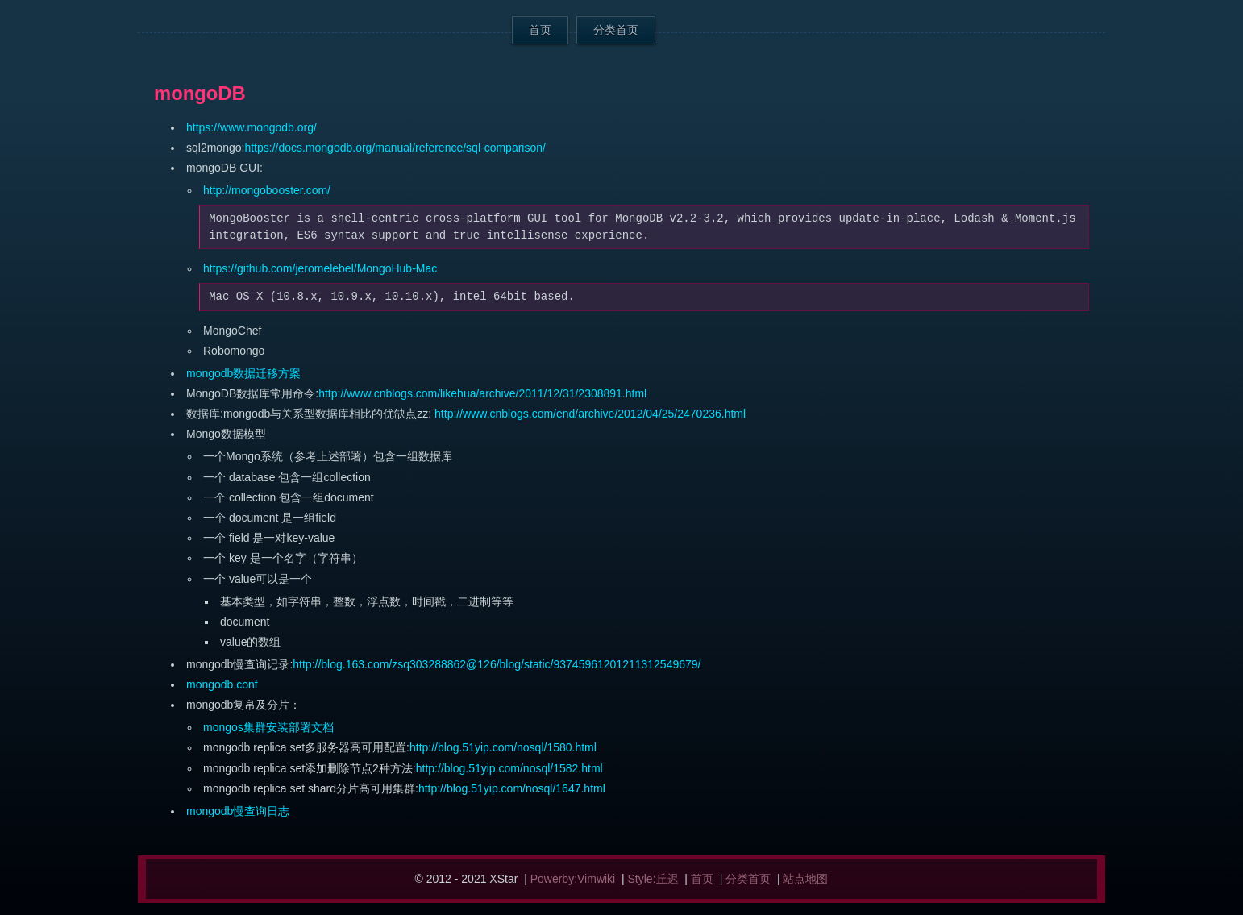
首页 (540, 29)
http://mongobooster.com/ (266, 190)
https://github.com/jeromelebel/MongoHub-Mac (320, 268)
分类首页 (615, 29)
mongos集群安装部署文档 (268, 727)
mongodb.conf (222, 684)
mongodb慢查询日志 (237, 811)
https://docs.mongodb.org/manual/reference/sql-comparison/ (395, 147)
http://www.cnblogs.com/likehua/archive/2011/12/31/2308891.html (482, 393)
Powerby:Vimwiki (573, 878)
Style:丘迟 (653, 878)
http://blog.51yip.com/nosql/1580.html (503, 747)
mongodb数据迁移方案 (243, 373)
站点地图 (805, 878)
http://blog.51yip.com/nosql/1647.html (511, 788)
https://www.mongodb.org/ (251, 127)
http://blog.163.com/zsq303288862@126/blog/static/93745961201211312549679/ (496, 664)
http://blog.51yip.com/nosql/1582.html (509, 768)
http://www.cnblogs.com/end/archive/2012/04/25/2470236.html (590, 413)
